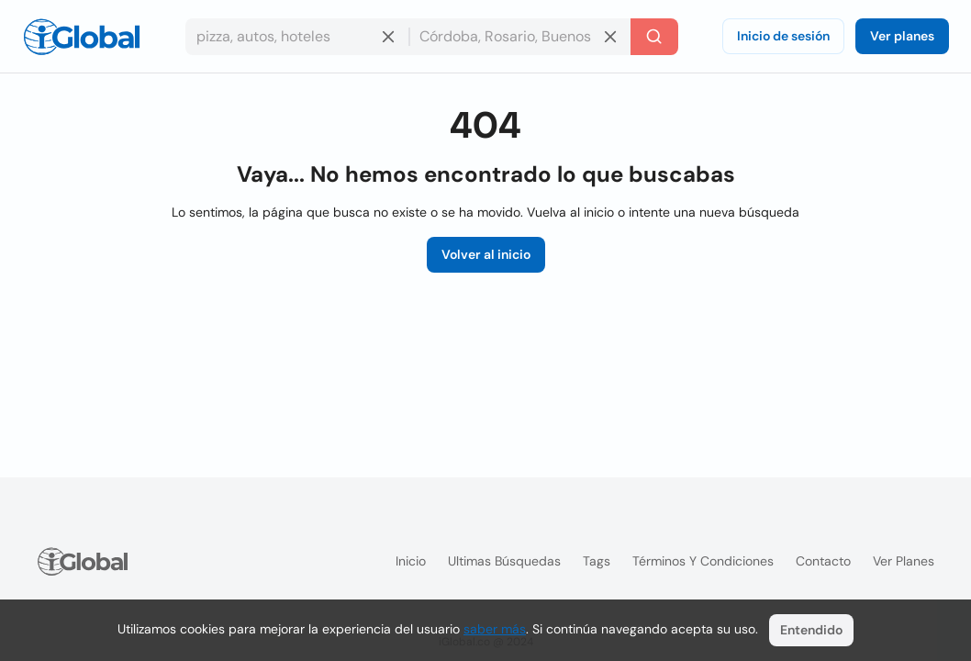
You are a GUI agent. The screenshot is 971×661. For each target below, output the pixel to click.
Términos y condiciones (703, 561)
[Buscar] (654, 36)
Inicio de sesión (783, 36)
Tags (596, 561)
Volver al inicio (485, 254)
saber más (494, 629)
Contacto (823, 561)
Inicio (411, 561)
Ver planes (902, 36)
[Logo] (81, 36)
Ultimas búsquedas (504, 561)
